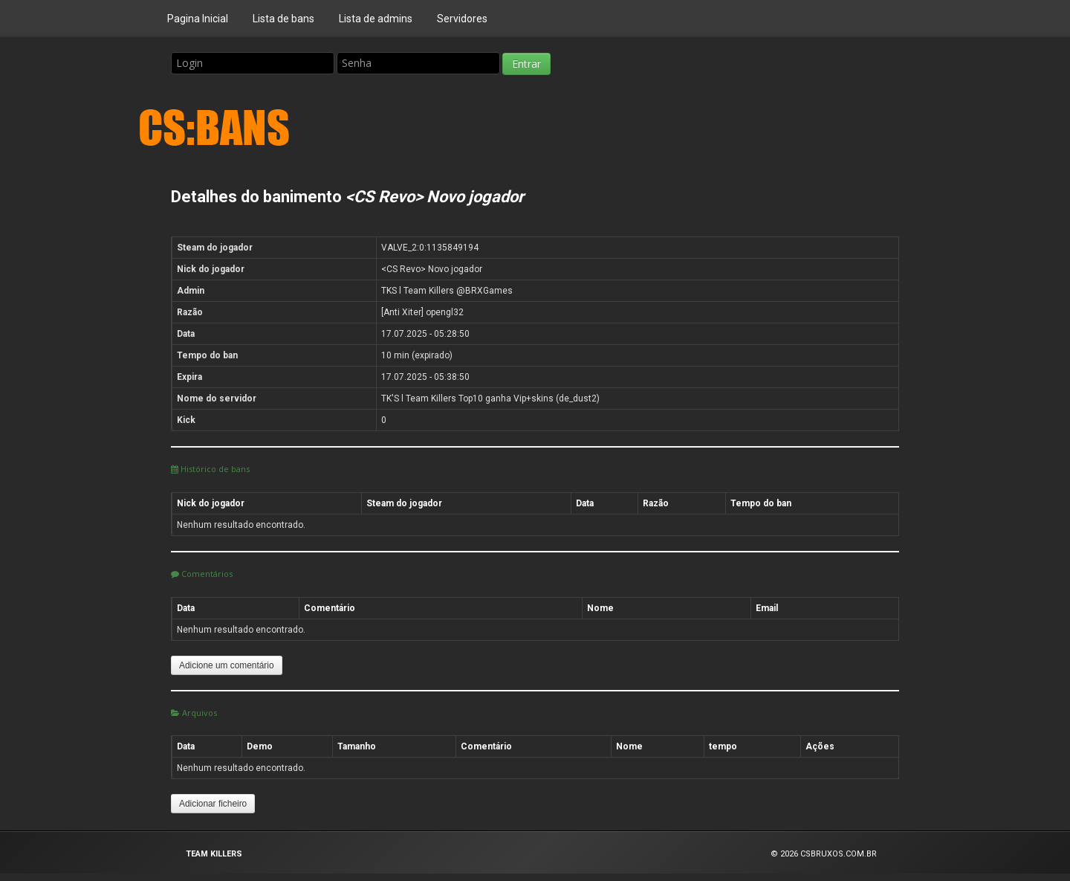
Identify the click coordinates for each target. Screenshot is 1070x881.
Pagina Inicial (197, 19)
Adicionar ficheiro (213, 803)
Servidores (462, 19)
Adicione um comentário (226, 665)
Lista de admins (375, 19)
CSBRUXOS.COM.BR (838, 854)
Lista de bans (283, 19)
